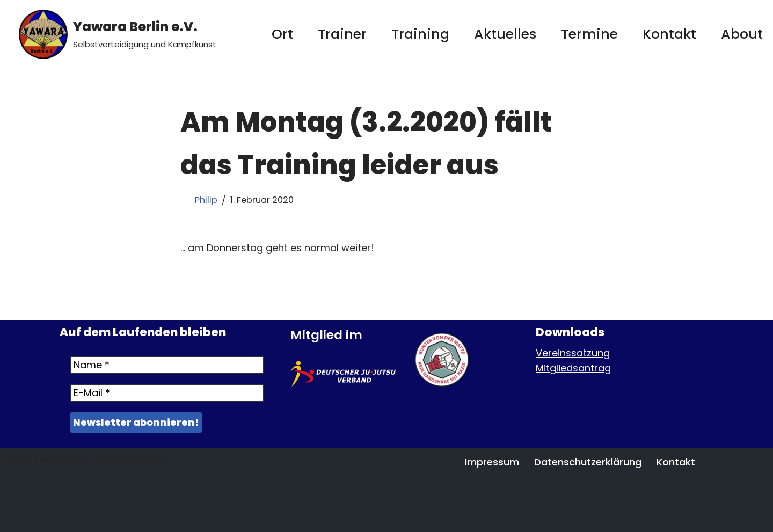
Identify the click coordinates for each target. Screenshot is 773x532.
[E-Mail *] (167, 393)
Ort (282, 34)
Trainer (342, 34)
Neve (20, 461)
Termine (589, 34)
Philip (206, 200)
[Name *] (167, 365)
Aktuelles (505, 34)
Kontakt (669, 34)
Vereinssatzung (573, 353)
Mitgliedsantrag (573, 368)
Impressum (492, 462)
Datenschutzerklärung (587, 462)
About (742, 34)
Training (420, 34)
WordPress (141, 461)
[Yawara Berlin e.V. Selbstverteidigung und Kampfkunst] (117, 34)
